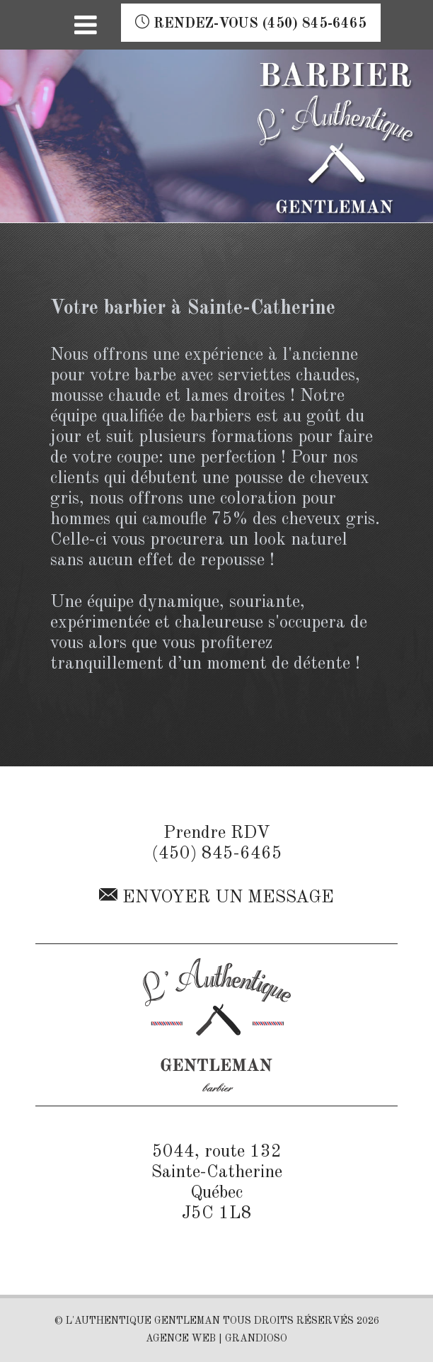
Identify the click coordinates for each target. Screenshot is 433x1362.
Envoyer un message (216, 896)
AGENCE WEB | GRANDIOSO (216, 1339)
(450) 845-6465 (216, 854)
